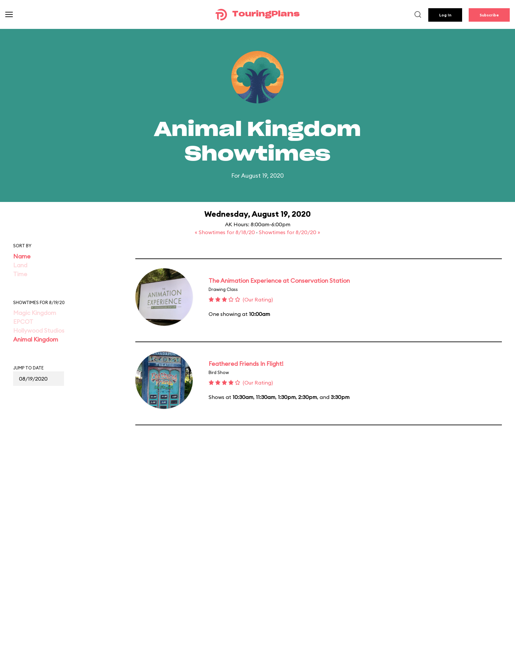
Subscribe (489, 14)
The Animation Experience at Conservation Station (279, 280)
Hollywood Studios (38, 330)
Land (20, 265)
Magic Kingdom (34, 313)
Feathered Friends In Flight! (246, 363)
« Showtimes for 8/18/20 (225, 232)
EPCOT (23, 321)
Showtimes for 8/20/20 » (289, 232)
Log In (445, 14)
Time (20, 274)
